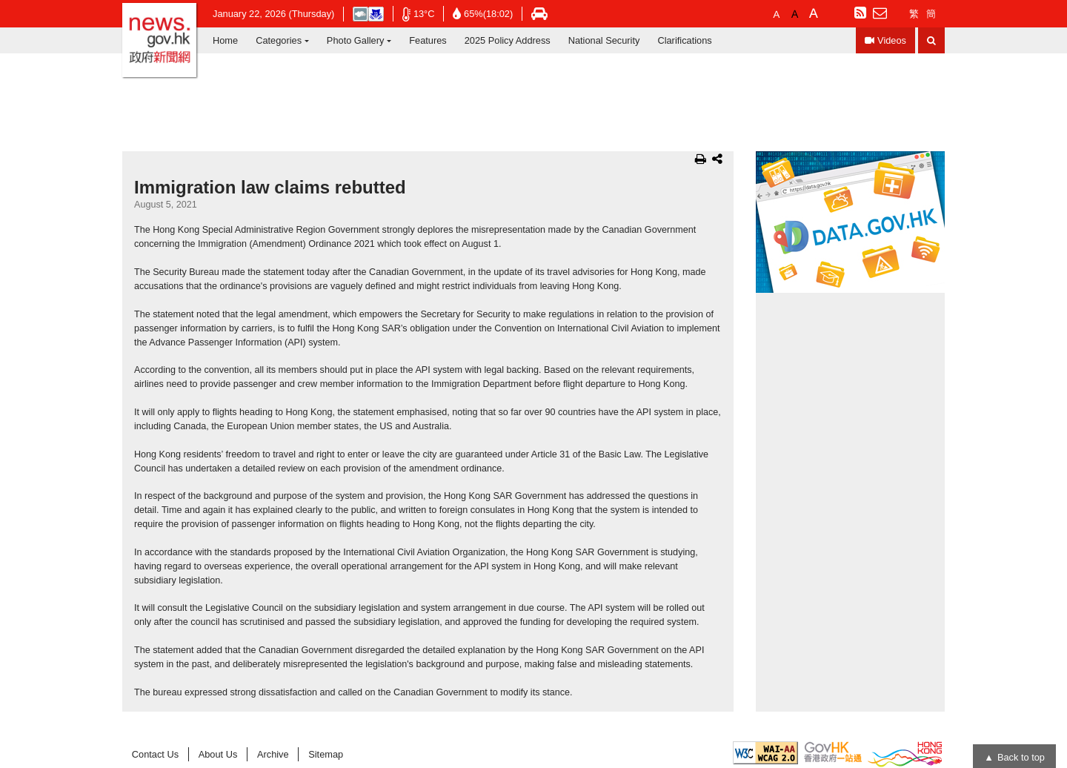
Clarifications (684, 40)
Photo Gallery (356, 40)
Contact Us (155, 754)
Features (428, 40)
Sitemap (325, 754)
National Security (604, 40)
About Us (218, 754)
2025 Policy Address (508, 40)
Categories (279, 40)
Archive (273, 754)
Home (225, 40)
